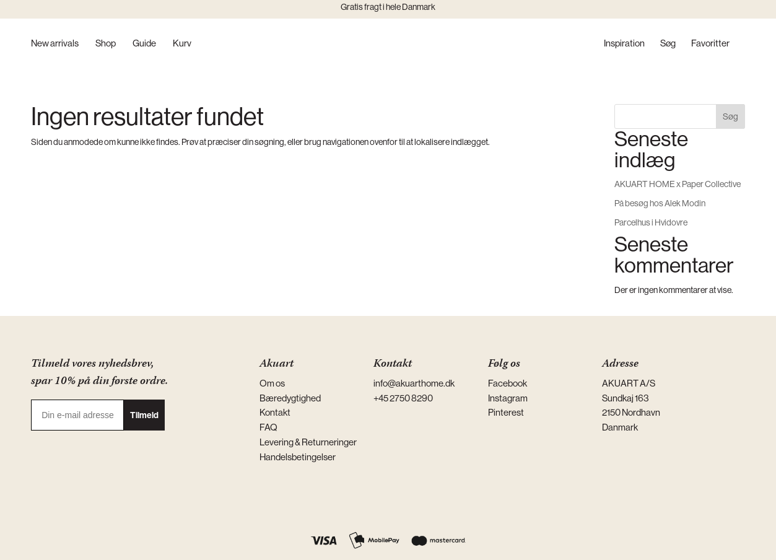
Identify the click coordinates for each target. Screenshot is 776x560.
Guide (144, 43)
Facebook (507, 383)
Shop (105, 43)
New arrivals (55, 43)
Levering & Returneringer (308, 442)
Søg (668, 43)
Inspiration (624, 43)
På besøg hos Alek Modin (659, 203)
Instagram (508, 398)
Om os (272, 383)
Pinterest (506, 412)
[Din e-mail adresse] (77, 415)
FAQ (268, 427)
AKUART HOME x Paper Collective (677, 184)
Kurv (182, 43)
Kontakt (274, 412)
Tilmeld (144, 415)
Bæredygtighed (290, 398)
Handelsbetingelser (297, 457)
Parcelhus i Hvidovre (650, 222)
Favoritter (710, 43)
